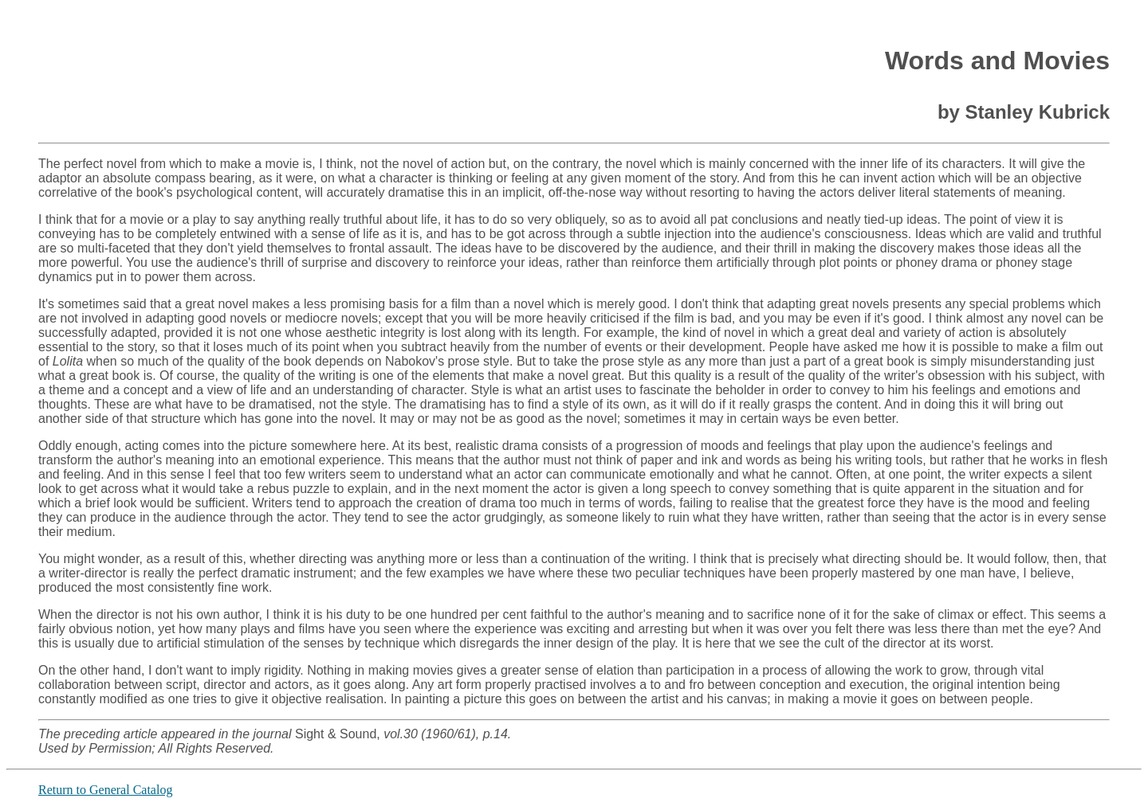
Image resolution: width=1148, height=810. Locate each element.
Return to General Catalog (105, 789)
